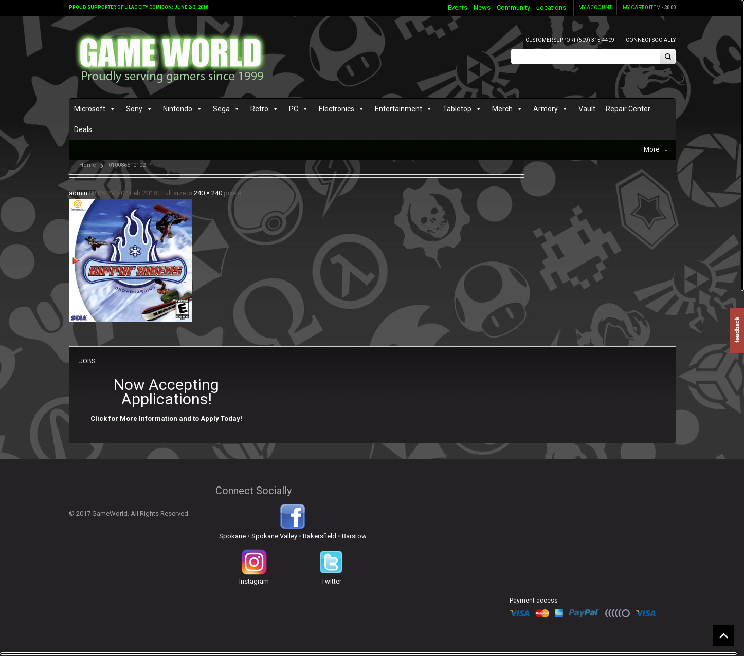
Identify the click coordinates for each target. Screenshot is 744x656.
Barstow (354, 536)
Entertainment (398, 109)
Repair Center (628, 109)
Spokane (232, 536)
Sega (221, 109)
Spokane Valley (274, 536)
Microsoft (89, 109)
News (482, 7)
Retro (259, 109)
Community (513, 7)
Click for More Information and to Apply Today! (166, 418)
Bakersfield (319, 536)
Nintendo (177, 109)
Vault (586, 109)
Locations (551, 7)
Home (87, 165)
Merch (502, 109)
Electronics (336, 109)
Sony (134, 109)
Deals (83, 129)
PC (293, 109)
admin (78, 193)
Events (457, 7)
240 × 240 (208, 193)
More (655, 149)
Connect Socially (651, 40)
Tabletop (457, 109)
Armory (545, 109)
